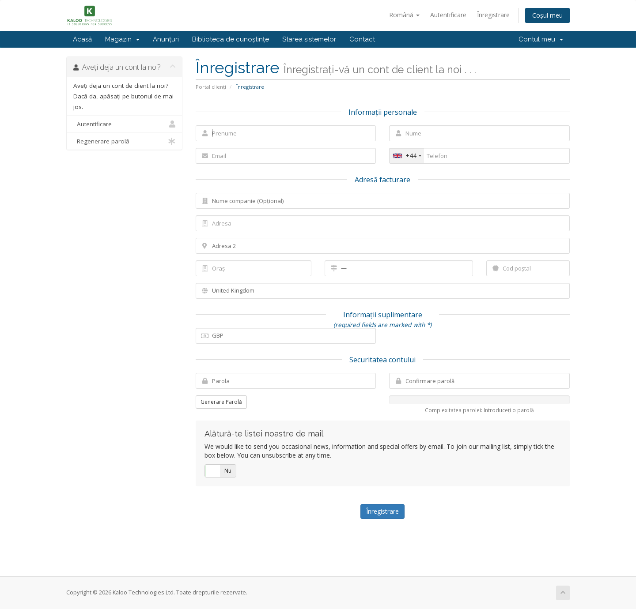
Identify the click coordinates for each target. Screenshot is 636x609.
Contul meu (541, 39)
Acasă (82, 39)
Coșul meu (547, 15)
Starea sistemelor (309, 39)
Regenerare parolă (124, 141)
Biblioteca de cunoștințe (230, 39)
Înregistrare (493, 15)
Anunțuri (166, 39)
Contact (362, 39)
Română (404, 15)
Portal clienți (211, 86)
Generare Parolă (221, 402)
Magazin (122, 39)
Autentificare (448, 15)
